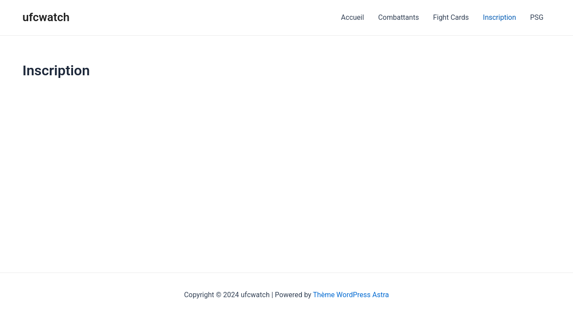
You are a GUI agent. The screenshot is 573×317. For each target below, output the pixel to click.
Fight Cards (451, 17)
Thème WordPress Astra (351, 295)
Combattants (398, 17)
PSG (537, 17)
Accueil (352, 17)
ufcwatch (46, 17)
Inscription (499, 17)
